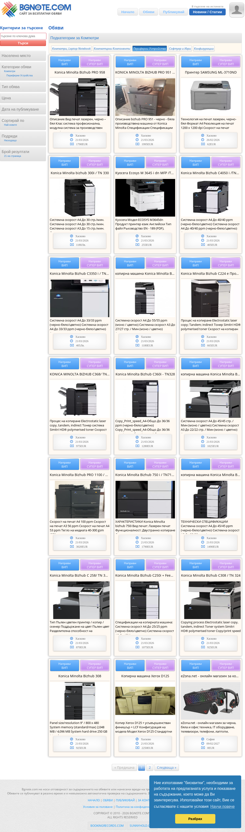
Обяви (148, 12)
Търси (23, 43)
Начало (127, 12)
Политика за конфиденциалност (139, 807)
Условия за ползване (98, 807)
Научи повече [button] (222, 806)
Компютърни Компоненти (112, 48)
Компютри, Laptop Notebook (71, 48)
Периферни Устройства (149, 48)
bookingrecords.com (107, 826)
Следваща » (166, 767)
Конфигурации (204, 48)
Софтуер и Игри (180, 48)
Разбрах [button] (195, 819)
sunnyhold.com (142, 826)
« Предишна (124, 767)
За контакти (147, 800)
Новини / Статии (207, 12)
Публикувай (173, 12)
